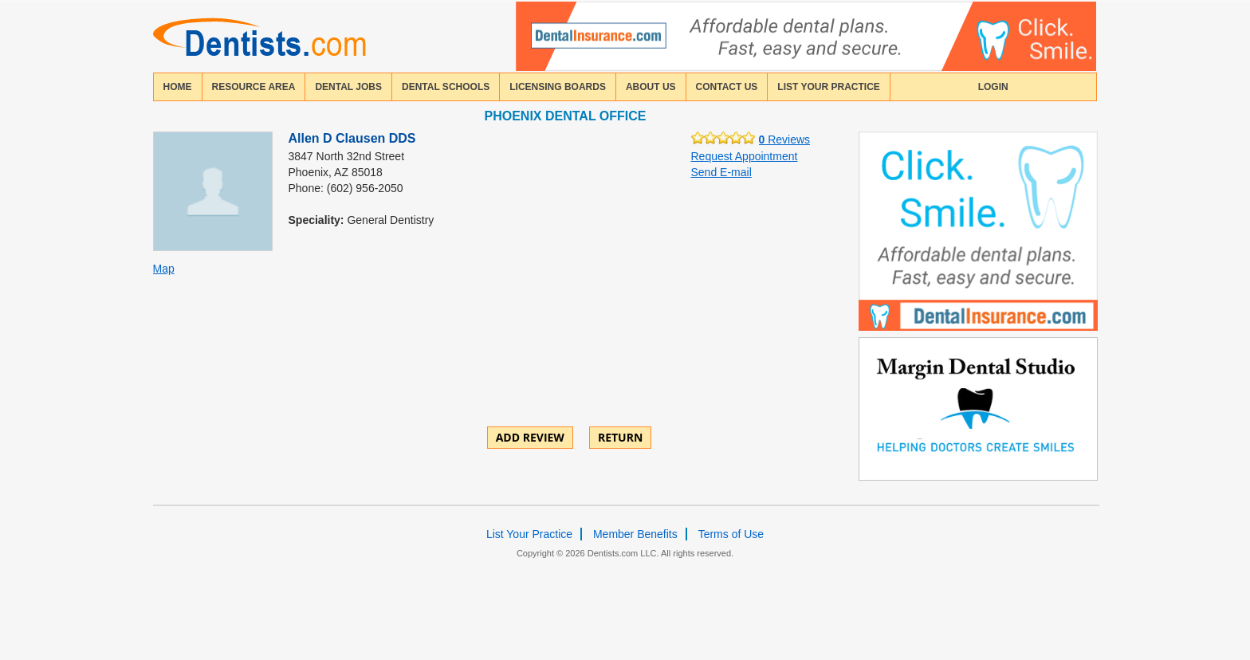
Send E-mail (721, 172)
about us (651, 86)
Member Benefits (635, 534)
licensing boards (557, 86)
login (993, 86)
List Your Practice (828, 86)
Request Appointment (744, 156)
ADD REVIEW (530, 437)
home (177, 86)
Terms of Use (731, 534)
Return (620, 437)
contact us (727, 86)
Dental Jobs (348, 86)
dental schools (445, 86)
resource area (254, 86)
